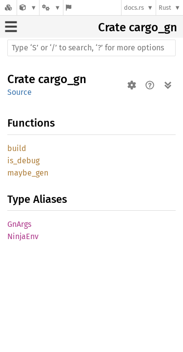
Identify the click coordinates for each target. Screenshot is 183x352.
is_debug (23, 160)
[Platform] (51, 7)
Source (19, 92)
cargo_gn (153, 27)
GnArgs (19, 224)
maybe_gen (27, 172)
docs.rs (134, 7)
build (16, 148)
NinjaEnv (23, 236)
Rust (165, 7)
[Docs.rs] (8, 7)
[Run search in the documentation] (91, 48)
